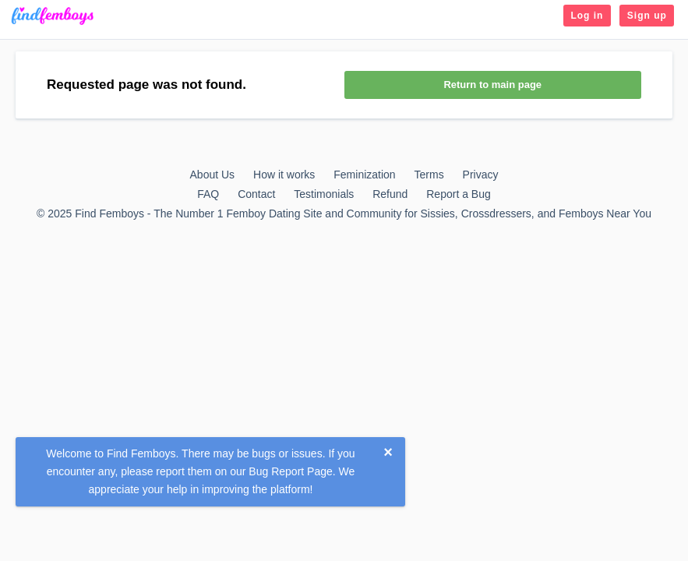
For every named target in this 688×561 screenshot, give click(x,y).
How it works (284, 174)
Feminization (364, 174)
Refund (390, 194)
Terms (429, 174)
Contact (256, 194)
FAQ (208, 194)
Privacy (481, 174)
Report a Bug (458, 194)
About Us (212, 174)
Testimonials (324, 194)
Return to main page (492, 84)
